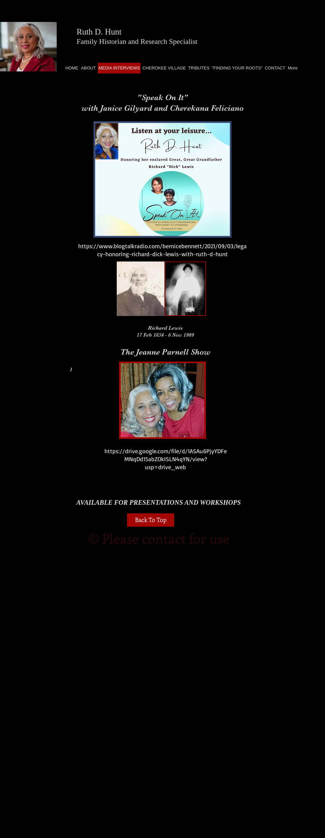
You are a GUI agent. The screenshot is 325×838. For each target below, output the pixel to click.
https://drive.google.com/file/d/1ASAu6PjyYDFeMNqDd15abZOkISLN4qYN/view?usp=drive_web (165, 459)
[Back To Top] (150, 520)
